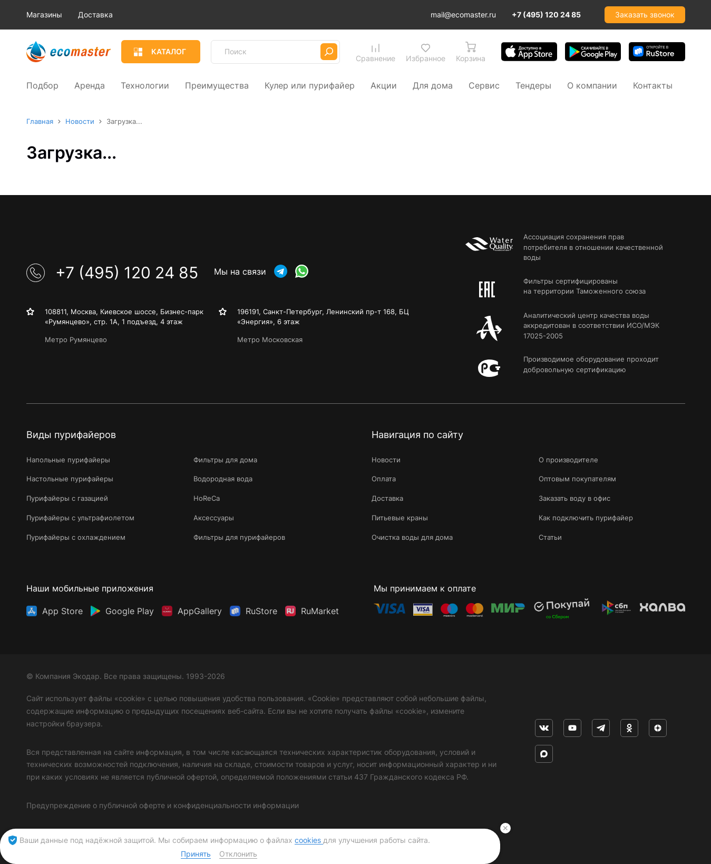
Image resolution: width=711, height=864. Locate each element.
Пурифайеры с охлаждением (75, 536)
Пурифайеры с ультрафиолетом (80, 517)
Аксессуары (213, 517)
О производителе (568, 459)
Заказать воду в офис (574, 498)
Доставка (142, 14)
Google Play (129, 608)
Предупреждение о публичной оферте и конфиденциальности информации (162, 804)
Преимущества (217, 84)
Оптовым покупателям (577, 478)
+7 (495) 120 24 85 (546, 14)
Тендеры (533, 84)
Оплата (384, 478)
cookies (309, 840)
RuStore (261, 608)
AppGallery (200, 608)
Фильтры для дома (225, 459)
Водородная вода (222, 478)
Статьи (550, 536)
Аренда (89, 84)
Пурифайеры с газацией (67, 498)
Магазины (91, 14)
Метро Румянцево (76, 339)
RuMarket (320, 608)
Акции (384, 84)
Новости (386, 459)
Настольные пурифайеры (69, 478)
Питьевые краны (400, 517)
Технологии (145, 84)
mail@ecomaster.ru (463, 14)
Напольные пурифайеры (68, 459)
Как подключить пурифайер (586, 517)
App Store (62, 608)
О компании (592, 84)
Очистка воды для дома (412, 536)
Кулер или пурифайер (310, 84)
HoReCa (206, 498)
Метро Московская (270, 339)
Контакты (653, 84)
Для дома (433, 84)
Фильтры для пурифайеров (239, 536)
